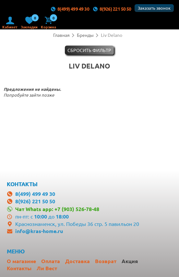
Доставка (77, 261)
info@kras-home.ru (39, 231)
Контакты (19, 268)
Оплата (50, 261)
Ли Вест (47, 268)
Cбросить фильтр (89, 50)
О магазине (21, 261)
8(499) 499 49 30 (69, 9)
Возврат (105, 261)
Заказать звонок (154, 8)
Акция (130, 261)
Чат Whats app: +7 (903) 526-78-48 (57, 209)
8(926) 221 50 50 (111, 9)
